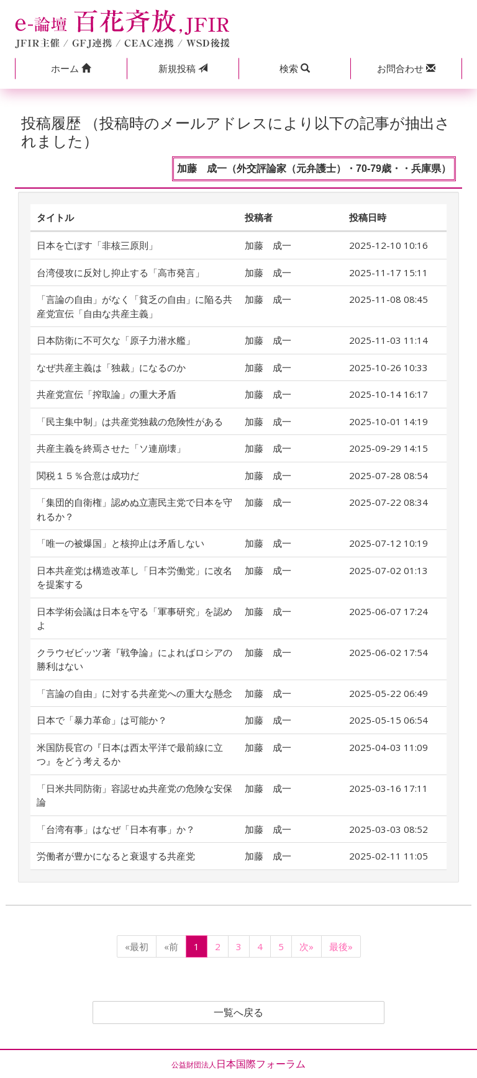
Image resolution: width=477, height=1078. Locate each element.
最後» (341, 946)
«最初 (136, 946)
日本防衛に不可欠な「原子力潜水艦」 (116, 340)
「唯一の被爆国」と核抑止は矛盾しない (120, 543)
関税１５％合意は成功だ (88, 475)
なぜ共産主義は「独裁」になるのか (111, 367)
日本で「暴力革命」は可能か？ (102, 720)
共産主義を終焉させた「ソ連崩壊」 (111, 448)
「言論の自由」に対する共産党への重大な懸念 (134, 693)
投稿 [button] (182, 68)
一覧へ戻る (238, 1013)
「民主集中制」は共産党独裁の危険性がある (130, 421)
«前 (171, 946)
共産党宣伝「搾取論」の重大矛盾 (106, 394)
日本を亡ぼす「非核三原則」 (97, 245)
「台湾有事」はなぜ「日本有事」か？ (116, 829)
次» (306, 946)
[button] (71, 68)
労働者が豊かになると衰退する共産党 (116, 856)
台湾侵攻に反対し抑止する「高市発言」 (120, 272)
